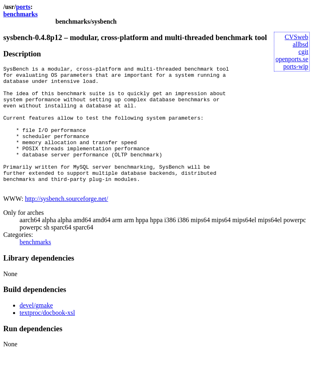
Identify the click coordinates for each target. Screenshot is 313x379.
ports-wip (295, 66)
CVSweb (297, 36)
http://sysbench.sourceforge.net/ (66, 223)
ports (23, 6)
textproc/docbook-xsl (47, 337)
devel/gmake (36, 329)
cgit (303, 51)
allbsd (300, 44)
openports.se (292, 59)
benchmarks (20, 14)
